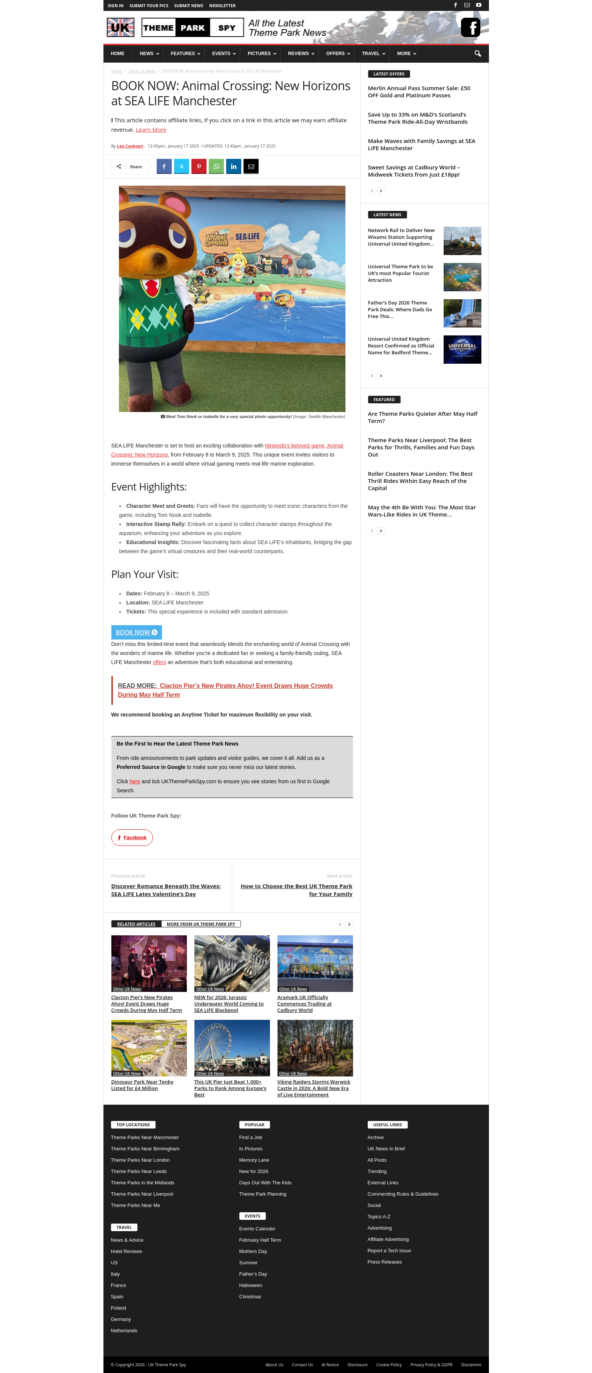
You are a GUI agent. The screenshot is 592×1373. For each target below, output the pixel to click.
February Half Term (260, 1240)
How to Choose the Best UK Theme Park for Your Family (296, 890)
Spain (117, 1296)
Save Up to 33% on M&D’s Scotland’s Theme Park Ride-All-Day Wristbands (418, 118)
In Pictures (250, 1149)
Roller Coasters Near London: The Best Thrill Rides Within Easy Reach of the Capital (420, 481)
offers (159, 662)
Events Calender (257, 1229)
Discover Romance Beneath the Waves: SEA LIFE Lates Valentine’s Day (166, 890)
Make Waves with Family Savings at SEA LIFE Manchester (422, 144)
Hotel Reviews (126, 1251)
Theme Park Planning (263, 1194)
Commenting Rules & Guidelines (403, 1194)
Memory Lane (254, 1160)
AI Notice (330, 1364)
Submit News (189, 5)
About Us (274, 1364)
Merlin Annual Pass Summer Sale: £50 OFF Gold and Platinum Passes (419, 91)
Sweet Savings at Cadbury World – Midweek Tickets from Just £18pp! (414, 170)
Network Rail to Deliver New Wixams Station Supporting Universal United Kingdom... (401, 237)
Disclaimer (471, 1364)
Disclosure (358, 1364)
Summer (248, 1262)
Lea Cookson (130, 146)
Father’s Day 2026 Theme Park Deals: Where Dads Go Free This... (400, 309)
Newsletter (222, 5)
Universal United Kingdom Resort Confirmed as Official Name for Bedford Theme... (401, 345)
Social (374, 1205)
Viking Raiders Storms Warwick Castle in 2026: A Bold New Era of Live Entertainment (314, 1088)
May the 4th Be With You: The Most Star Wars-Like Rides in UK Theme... (422, 510)
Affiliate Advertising (388, 1239)
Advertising (380, 1228)
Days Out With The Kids (265, 1182)
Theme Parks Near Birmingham (145, 1149)
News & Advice (127, 1240)
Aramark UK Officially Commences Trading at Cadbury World (305, 1003)
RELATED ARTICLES (136, 924)
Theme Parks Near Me (135, 1205)
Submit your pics (149, 5)
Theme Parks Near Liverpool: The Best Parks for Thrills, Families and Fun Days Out (421, 447)
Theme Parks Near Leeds (139, 1171)
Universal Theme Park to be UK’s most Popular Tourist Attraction (400, 273)
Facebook (132, 837)
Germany (121, 1319)
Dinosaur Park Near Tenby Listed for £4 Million (142, 1085)
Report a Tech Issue (389, 1250)
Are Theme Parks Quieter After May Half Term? (423, 417)
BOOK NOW (137, 632)
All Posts (377, 1160)
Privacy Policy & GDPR (431, 1364)
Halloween (250, 1285)
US (114, 1262)
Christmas (250, 1296)
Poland (118, 1308)
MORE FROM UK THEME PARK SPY (201, 924)
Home (116, 71)
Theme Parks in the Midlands (142, 1182)
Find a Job (250, 1137)
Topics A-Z (379, 1216)
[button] (477, 54)
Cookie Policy (389, 1364)
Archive (376, 1137)
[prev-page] (340, 924)
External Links (383, 1182)
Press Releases (385, 1262)
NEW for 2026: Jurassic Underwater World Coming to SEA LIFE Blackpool (229, 1003)
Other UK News (142, 71)
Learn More (151, 129)
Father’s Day (253, 1274)
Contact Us (302, 1364)
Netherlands (124, 1330)
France (118, 1285)
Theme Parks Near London (140, 1160)
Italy (115, 1274)
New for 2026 (253, 1171)
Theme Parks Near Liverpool (142, 1194)
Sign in (116, 5)
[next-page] (349, 924)
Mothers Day (253, 1251)
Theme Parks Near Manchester (145, 1137)
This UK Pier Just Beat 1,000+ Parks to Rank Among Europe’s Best (230, 1088)
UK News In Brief (386, 1149)
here (135, 781)
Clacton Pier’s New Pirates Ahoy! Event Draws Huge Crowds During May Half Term (146, 1003)
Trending (377, 1171)
